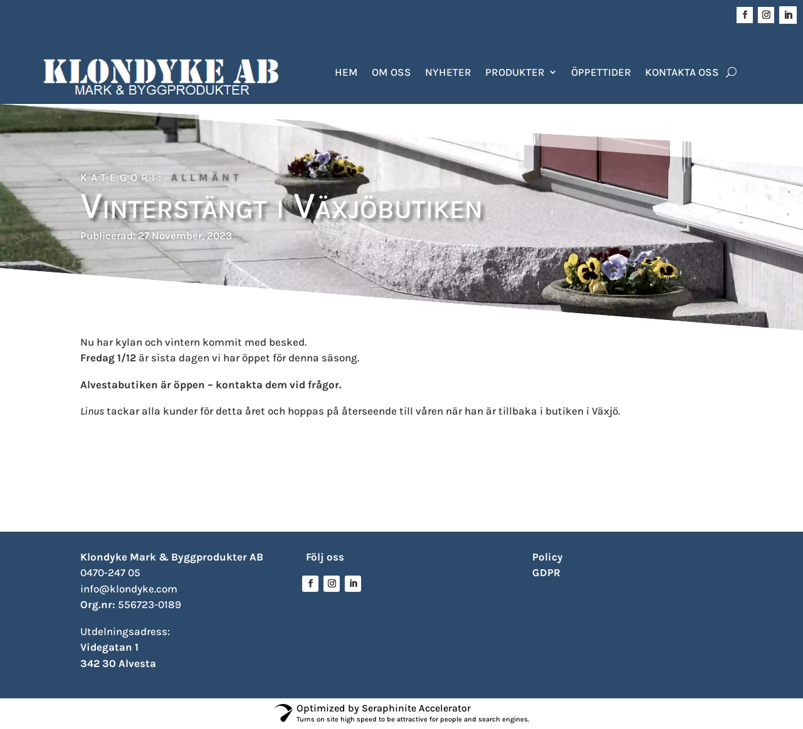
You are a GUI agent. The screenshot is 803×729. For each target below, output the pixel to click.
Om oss (391, 72)
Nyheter (448, 72)
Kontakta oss (682, 72)
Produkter (515, 72)
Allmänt (207, 177)
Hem (346, 72)
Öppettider (601, 72)
